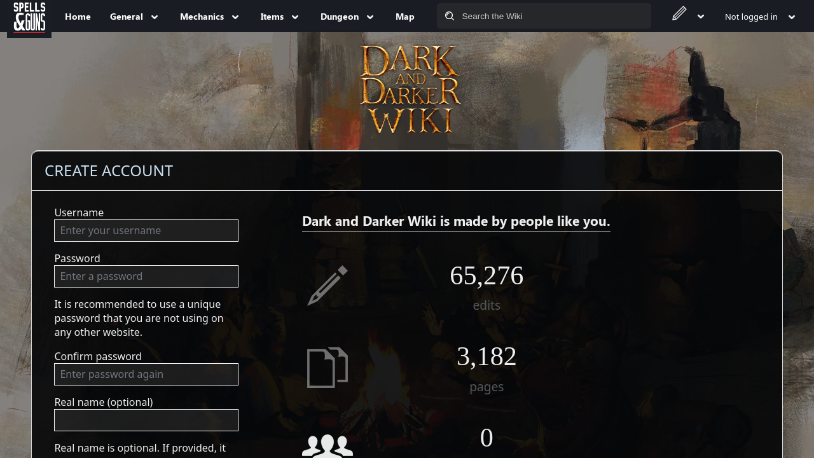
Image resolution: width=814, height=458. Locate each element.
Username (79, 212)
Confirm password (98, 356)
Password (77, 258)
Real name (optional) (103, 402)
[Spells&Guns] (29, 16)
